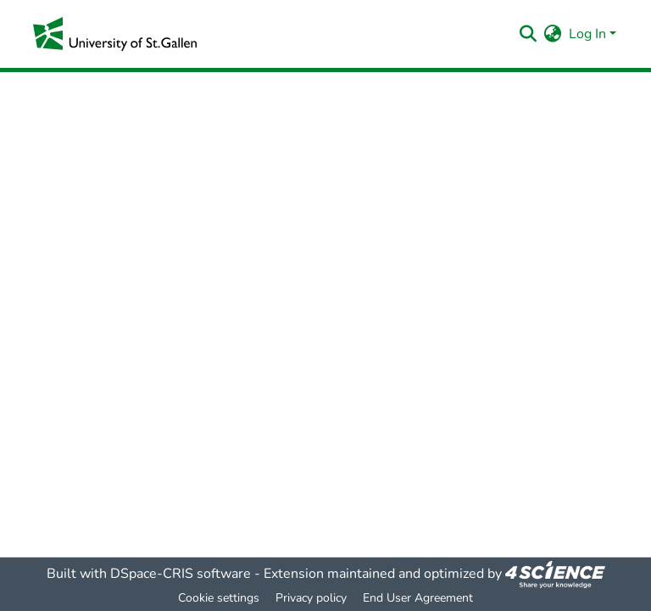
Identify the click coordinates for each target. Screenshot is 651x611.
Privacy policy (311, 598)
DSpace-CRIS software (180, 573)
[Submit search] (528, 34)
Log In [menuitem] (587, 34)
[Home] (115, 34)
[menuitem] (553, 34)
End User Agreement (418, 598)
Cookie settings (218, 598)
